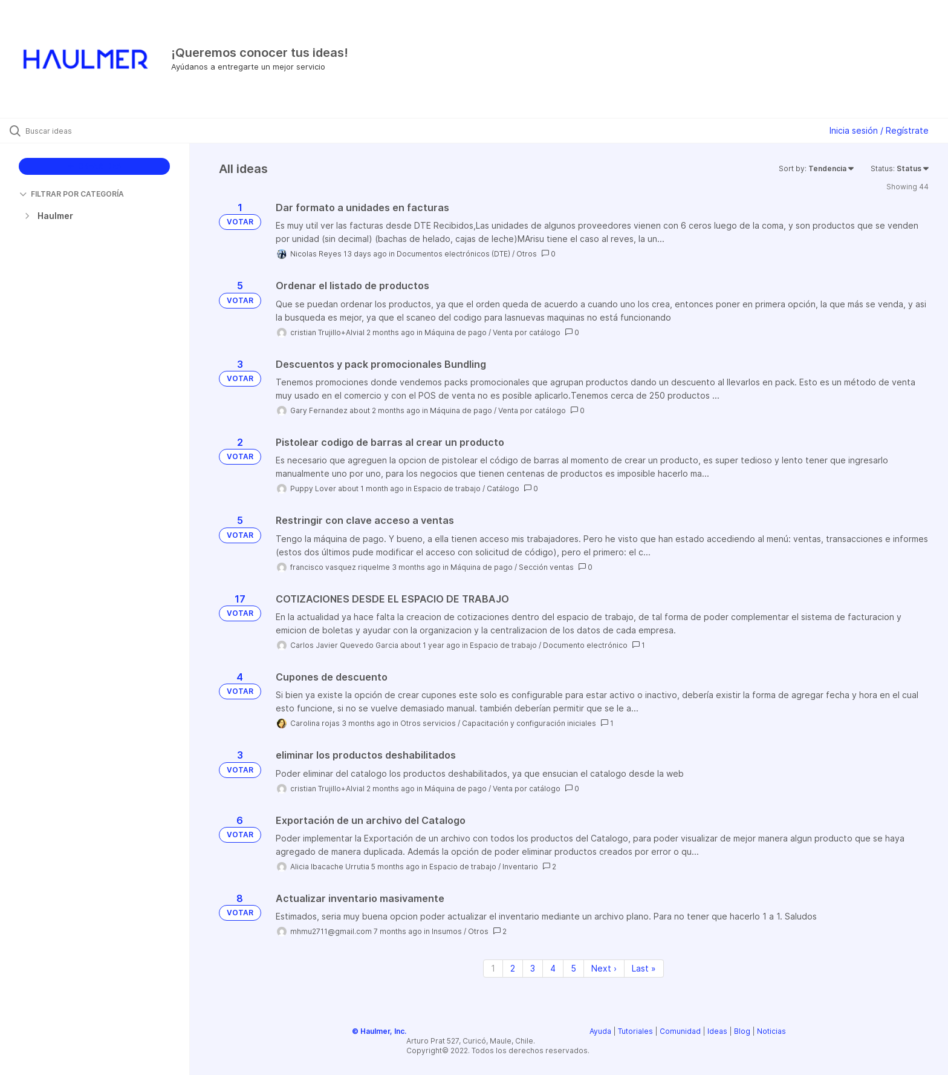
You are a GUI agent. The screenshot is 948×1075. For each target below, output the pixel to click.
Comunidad (680, 1031)
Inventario (520, 866)
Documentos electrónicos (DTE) (453, 253)
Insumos (447, 931)
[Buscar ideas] (110, 130)
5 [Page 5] (573, 968)
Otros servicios (428, 723)
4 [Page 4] (553, 968)
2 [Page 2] (512, 968)
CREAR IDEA (95, 166)
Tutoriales (635, 1031)
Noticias (771, 1031)
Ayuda (600, 1031)
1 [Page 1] (493, 968)
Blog (742, 1031)
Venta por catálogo (526, 332)
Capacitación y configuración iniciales (529, 723)
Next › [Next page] (604, 968)
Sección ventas (546, 567)
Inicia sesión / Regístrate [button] (879, 130)
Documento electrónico (585, 645)
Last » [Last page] (644, 968)
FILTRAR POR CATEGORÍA (71, 193)
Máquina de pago (455, 332)
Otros (526, 253)
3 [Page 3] (532, 968)
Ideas (717, 1031)
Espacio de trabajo (447, 488)
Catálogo (503, 488)
